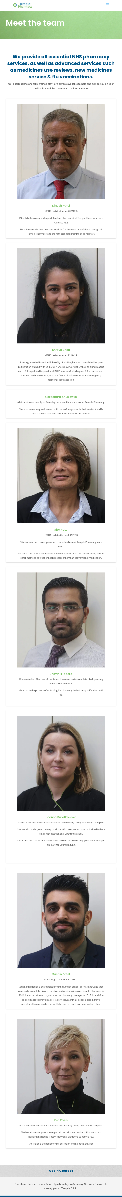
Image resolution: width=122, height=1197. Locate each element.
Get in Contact (61, 1170)
